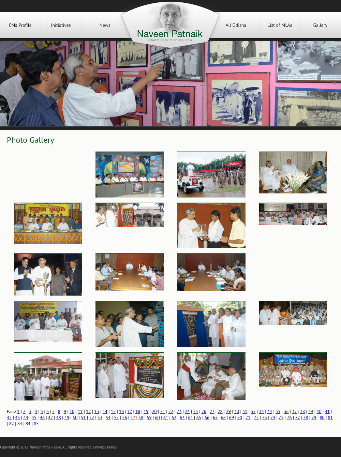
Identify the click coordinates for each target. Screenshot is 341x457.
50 (75, 418)
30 (236, 411)
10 (72, 411)
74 (272, 418)
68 (223, 418)
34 (269, 411)
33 (261, 411)
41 (327, 411)
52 (91, 418)
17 (129, 411)
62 (174, 418)
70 (239, 418)
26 (204, 411)
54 (108, 418)
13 (96, 411)
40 (318, 411)
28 (220, 411)
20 (154, 411)
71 (248, 418)
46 (42, 418)
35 (278, 411)
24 (187, 411)
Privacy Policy (105, 447)
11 (80, 411)
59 (149, 418)
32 (253, 411)
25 (195, 411)
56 (124, 418)
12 (88, 411)
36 (286, 411)
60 (157, 418)
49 (66, 418)
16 (121, 411)
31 (244, 411)
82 (11, 424)
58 (140, 418)
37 (294, 411)
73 (264, 418)
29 (228, 411)
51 (83, 418)
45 (34, 418)
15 (113, 411)
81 (330, 418)
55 (116, 418)
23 (179, 411)
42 (9, 418)
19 (146, 411)
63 (182, 418)
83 (19, 424)
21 (162, 411)
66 (207, 418)
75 (281, 418)
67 (215, 418)
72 (256, 418)
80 (322, 418)
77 (297, 418)
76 (289, 418)
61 (165, 418)
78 (305, 418)
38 (302, 411)
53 (100, 418)
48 (58, 418)
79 (313, 418)
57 (133, 418)
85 (36, 424)
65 (198, 418)
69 (231, 418)
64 (190, 418)
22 (170, 411)
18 (137, 411)
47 (50, 418)
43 (17, 418)
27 (212, 411)
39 (310, 411)
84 (28, 424)
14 (105, 411)
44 (25, 418)
